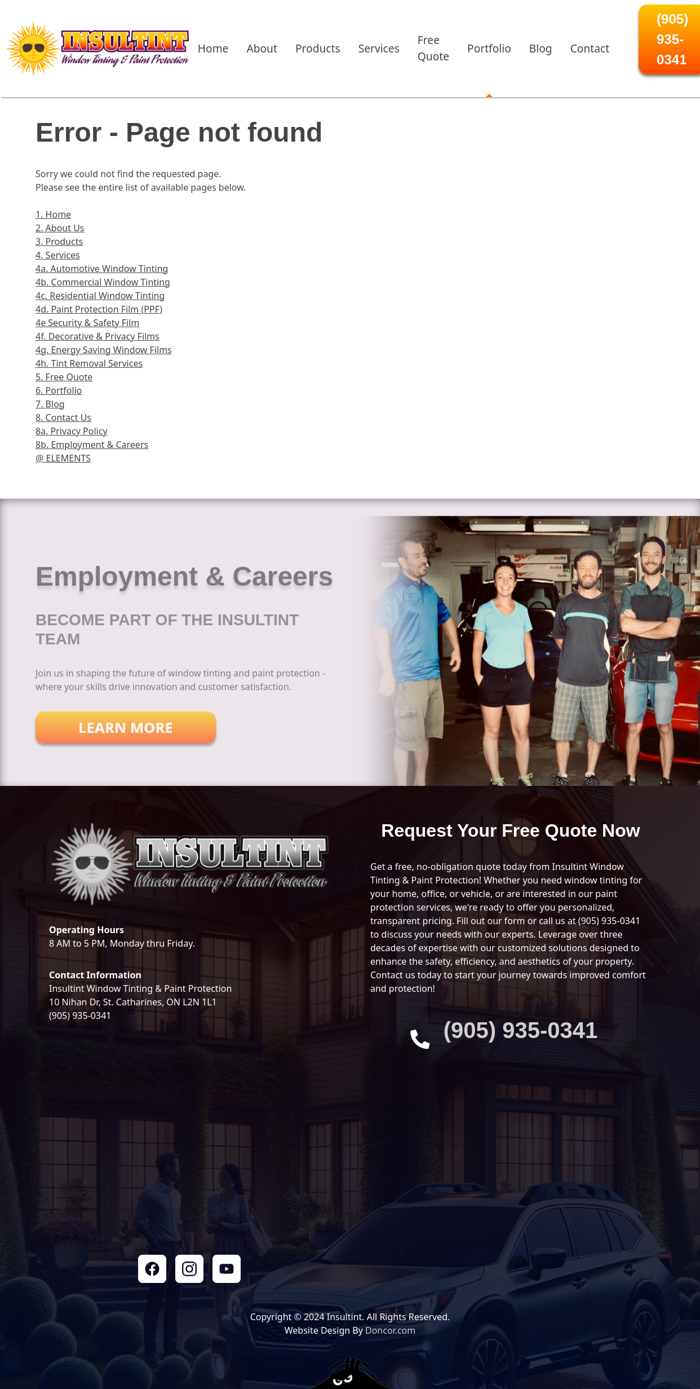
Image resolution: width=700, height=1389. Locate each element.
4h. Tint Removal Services (89, 363)
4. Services (58, 255)
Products (317, 48)
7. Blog (50, 404)
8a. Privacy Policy (72, 431)
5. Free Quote (64, 377)
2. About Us (60, 228)
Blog (540, 48)
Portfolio (489, 48)
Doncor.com (390, 1330)
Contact (589, 48)
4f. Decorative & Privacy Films (98, 336)
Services (379, 48)
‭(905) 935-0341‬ (521, 1030)
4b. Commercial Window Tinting (103, 282)
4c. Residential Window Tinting (100, 295)
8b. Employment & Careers (92, 444)
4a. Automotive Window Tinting (102, 268)
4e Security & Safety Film (87, 323)
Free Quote (433, 48)
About (261, 48)
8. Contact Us (63, 417)
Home (213, 48)
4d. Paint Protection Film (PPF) (99, 309)
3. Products (59, 241)
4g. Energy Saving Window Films (104, 350)
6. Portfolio (59, 390)
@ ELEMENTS (63, 458)
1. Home (53, 214)
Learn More (125, 736)
